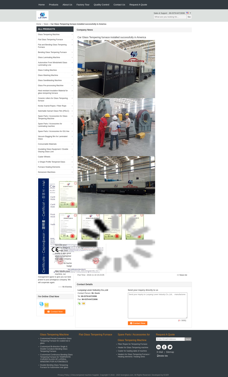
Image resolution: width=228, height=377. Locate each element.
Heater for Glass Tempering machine (133, 347)
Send (188, 339)
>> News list (182, 275)
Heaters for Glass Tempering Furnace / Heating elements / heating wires (134, 355)
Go (189, 17)
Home (42, 4)
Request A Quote (138, 4)
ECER (166, 375)
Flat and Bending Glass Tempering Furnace (52, 46)
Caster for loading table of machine (132, 351)
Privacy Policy (63, 375)
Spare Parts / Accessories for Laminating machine (50, 125)
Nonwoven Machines (46, 172)
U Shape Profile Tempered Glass (51, 162)
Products (53, 4)
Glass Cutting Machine (47, 70)
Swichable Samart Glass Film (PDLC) (53, 111)
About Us (67, 4)
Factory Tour (82, 4)
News (46, 24)
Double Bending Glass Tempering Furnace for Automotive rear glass (54, 366)
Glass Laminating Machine (49, 57)
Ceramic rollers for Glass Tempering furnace (53, 99)
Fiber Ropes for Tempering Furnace (132, 344)
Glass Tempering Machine (49, 34)
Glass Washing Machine (48, 75)
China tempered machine (81, 375)
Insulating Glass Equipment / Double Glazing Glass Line (53, 150)
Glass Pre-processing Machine (50, 85)
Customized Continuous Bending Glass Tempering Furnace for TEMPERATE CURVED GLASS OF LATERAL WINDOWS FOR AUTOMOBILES (56, 358)
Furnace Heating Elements (49, 167)
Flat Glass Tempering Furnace (50, 39)
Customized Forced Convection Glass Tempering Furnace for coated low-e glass (55, 340)
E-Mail (160, 352)
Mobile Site (162, 356)
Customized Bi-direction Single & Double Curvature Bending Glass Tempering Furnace (53, 348)
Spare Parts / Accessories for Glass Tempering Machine (52, 117)
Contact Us (119, 4)
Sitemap (170, 352)
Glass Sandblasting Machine (50, 80)
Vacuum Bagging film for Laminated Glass (52, 137)
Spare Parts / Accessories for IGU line (53, 131)
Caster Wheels (44, 157)
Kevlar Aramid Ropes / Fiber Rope (52, 106)
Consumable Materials (47, 144)
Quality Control (101, 4)
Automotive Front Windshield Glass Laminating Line (52, 63)
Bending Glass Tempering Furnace (52, 52)
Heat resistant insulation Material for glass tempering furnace (53, 92)
